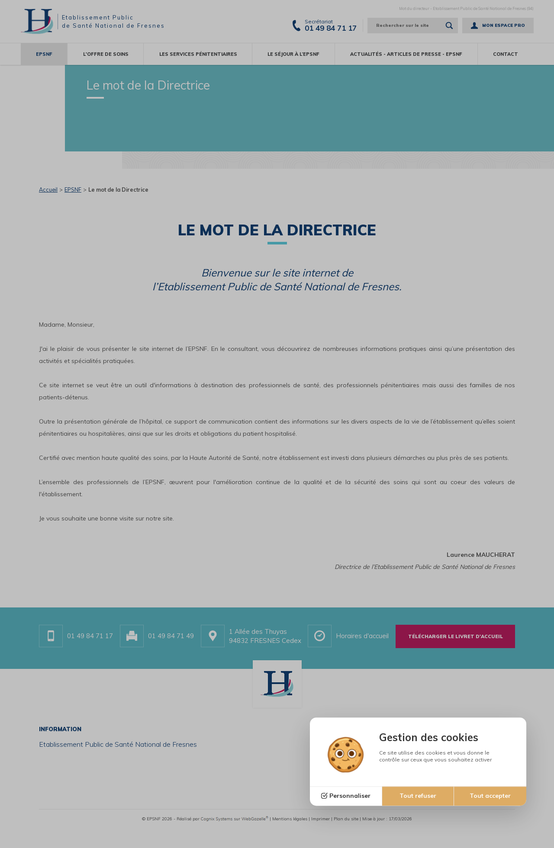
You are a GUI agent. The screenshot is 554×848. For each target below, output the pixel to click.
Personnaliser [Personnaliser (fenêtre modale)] (349, 796)
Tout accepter (490, 796)
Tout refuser (417, 796)
